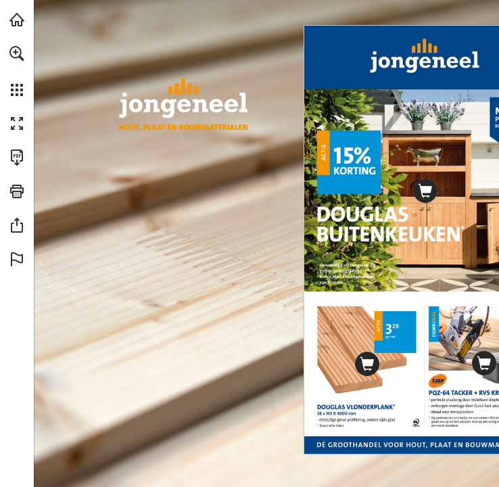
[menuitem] (17, 71)
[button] (17, 53)
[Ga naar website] (366, 364)
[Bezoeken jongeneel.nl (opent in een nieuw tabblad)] (17, 20)
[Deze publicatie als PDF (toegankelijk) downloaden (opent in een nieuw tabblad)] (17, 158)
